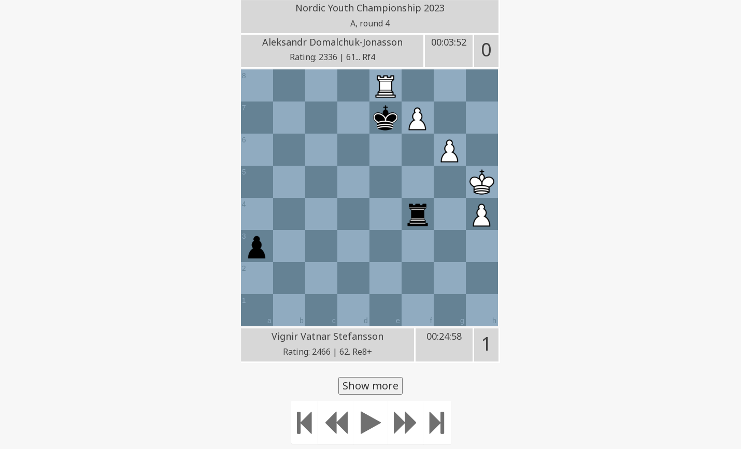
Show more (370, 386)
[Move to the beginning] (304, 422)
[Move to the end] (437, 422)
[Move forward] (406, 422)
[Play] (370, 422)
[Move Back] (336, 422)
